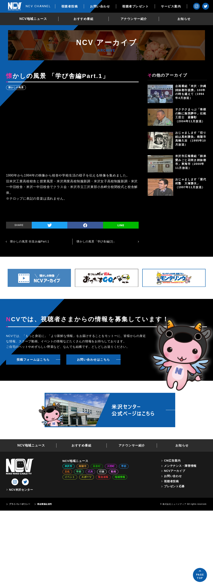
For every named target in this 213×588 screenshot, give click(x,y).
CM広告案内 (172, 460)
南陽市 (82, 466)
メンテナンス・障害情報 (180, 465)
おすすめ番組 (83, 19)
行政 (101, 471)
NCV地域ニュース (33, 19)
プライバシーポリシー (19, 504)
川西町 (111, 466)
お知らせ (184, 19)
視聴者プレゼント (135, 6)
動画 (113, 471)
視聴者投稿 (69, 6)
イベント (70, 477)
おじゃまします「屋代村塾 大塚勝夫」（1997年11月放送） (190, 183)
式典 (90, 471)
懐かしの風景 (16, 87)
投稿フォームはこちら (33, 359)
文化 (67, 471)
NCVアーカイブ (174, 470)
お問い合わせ (100, 6)
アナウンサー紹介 (134, 19)
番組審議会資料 (44, 504)
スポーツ (86, 477)
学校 (78, 471)
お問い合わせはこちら (93, 359)
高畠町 (96, 466)
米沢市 (68, 466)
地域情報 (120, 477)
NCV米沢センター (21, 489)
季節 (123, 466)
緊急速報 (103, 477)
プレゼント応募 (174, 486)
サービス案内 (171, 6)
